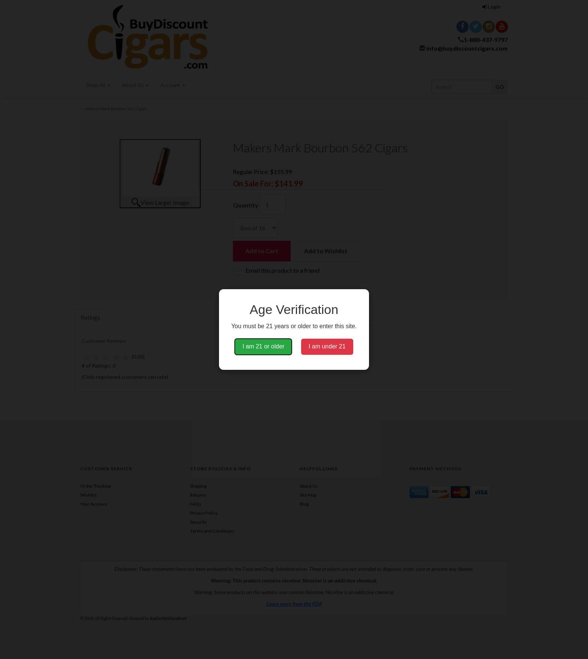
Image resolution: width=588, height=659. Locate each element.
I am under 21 (327, 346)
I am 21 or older (263, 346)
